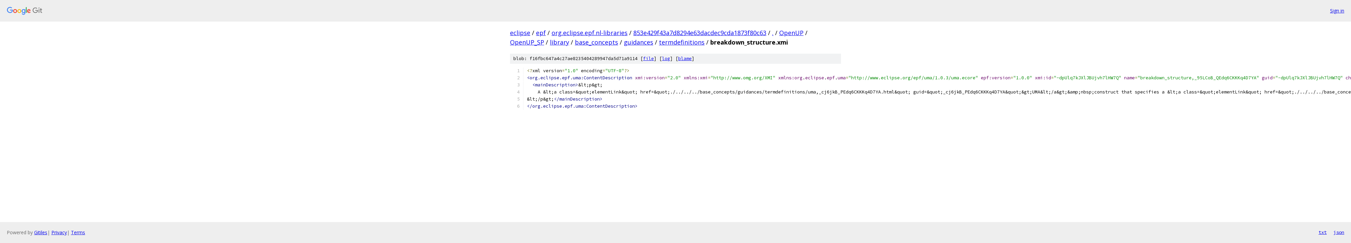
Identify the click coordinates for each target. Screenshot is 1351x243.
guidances (638, 42)
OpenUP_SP (527, 42)
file (648, 58)
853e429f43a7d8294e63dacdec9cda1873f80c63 (699, 33)
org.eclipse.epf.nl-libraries (590, 33)
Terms (78, 232)
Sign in (1337, 10)
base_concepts (596, 42)
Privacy (59, 232)
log (666, 58)
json (1338, 232)
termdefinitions (682, 42)
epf (541, 33)
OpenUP (791, 33)
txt (1323, 232)
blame (685, 58)
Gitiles (40, 232)
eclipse (520, 33)
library (559, 42)
